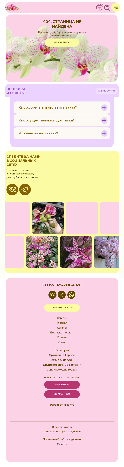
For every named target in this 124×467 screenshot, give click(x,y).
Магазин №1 (62, 384)
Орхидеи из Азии (62, 359)
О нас (62, 342)
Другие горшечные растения (62, 364)
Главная (62, 322)
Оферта (62, 444)
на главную (62, 42)
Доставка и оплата (62, 332)
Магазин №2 (62, 394)
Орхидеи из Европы (62, 355)
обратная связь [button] (62, 307)
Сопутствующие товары (62, 369)
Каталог (62, 327)
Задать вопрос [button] (106, 91)
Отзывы (62, 337)
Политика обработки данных (62, 439)
